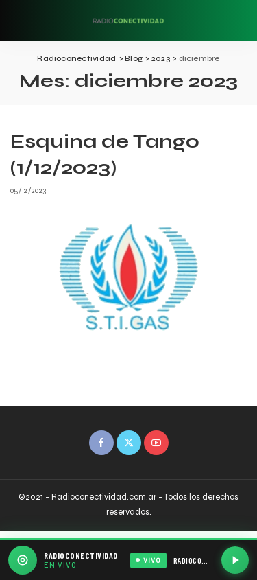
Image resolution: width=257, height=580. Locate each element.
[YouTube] (156, 442)
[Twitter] (129, 442)
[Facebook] (101, 442)
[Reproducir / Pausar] (235, 560)
